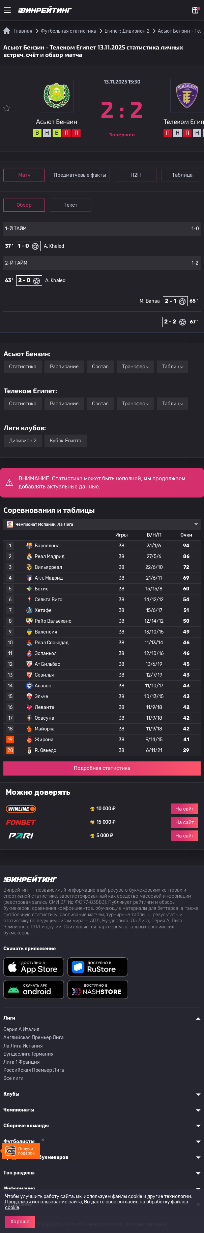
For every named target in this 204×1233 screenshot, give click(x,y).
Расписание (64, 367)
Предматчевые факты (80, 175)
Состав (100, 367)
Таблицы (172, 367)
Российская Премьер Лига (33, 1070)
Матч (24, 175)
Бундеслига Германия (28, 1054)
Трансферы (135, 367)
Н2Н (135, 175)
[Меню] (7, 10)
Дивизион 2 (22, 441)
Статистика (22, 367)
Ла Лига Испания (23, 1046)
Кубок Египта (65, 441)
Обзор (24, 205)
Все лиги (13, 1078)
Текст (71, 205)
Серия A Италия (21, 1029)
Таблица (182, 175)
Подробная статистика (102, 768)
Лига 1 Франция (21, 1062)
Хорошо (20, 1222)
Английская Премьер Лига (33, 1037)
